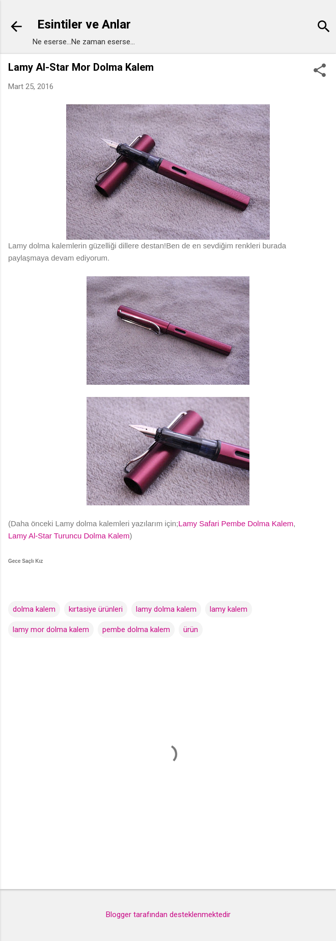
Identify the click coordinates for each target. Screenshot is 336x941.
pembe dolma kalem (136, 629)
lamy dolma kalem (166, 609)
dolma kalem (34, 609)
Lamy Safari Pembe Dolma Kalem (235, 523)
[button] (320, 71)
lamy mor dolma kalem (51, 629)
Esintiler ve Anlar (84, 24)
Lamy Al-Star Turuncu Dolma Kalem (68, 535)
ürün (190, 629)
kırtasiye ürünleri (96, 609)
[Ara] (324, 27)
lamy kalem (228, 609)
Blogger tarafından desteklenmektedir (168, 914)
